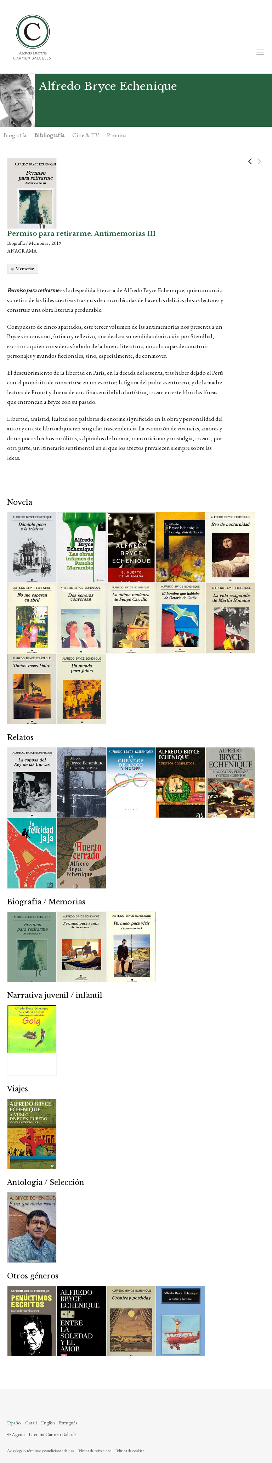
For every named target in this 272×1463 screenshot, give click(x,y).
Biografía (15, 135)
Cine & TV (85, 135)
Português (67, 1422)
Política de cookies (129, 1450)
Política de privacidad (94, 1450)
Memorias (25, 268)
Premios (116, 135)
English (48, 1422)
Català (31, 1422)
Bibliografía (49, 135)
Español (14, 1422)
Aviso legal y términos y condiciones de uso (40, 1450)
